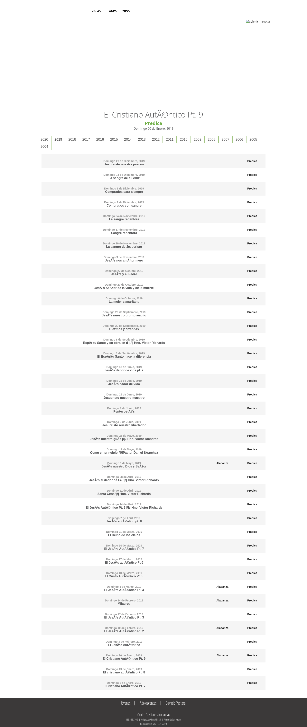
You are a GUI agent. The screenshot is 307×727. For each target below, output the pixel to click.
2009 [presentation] (197, 139)
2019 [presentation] (58, 139)
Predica (252, 161)
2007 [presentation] (225, 139)
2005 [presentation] (253, 139)
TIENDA (111, 10)
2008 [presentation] (211, 139)
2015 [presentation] (114, 139)
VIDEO (126, 10)
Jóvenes (126, 703)
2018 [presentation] (72, 139)
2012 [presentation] (156, 139)
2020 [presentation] (44, 139)
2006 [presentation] (239, 139)
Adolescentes (148, 703)
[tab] (44, 139)
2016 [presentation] (100, 139)
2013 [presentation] (142, 139)
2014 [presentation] (128, 139)
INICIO (96, 10)
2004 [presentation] (44, 146)
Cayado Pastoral (176, 703)
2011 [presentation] (169, 139)
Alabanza (222, 463)
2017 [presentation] (86, 139)
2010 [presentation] (183, 139)
